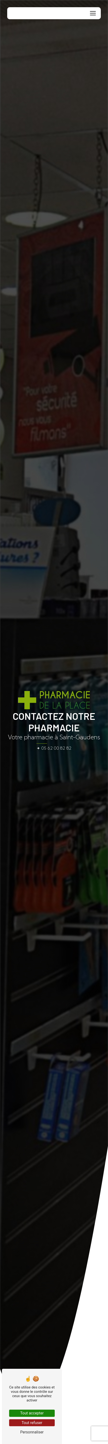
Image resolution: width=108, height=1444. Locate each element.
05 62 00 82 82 (54, 748)
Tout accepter (32, 1413)
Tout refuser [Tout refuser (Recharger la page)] (32, 1422)
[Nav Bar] (93, 13)
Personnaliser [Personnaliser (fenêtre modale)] (32, 1432)
